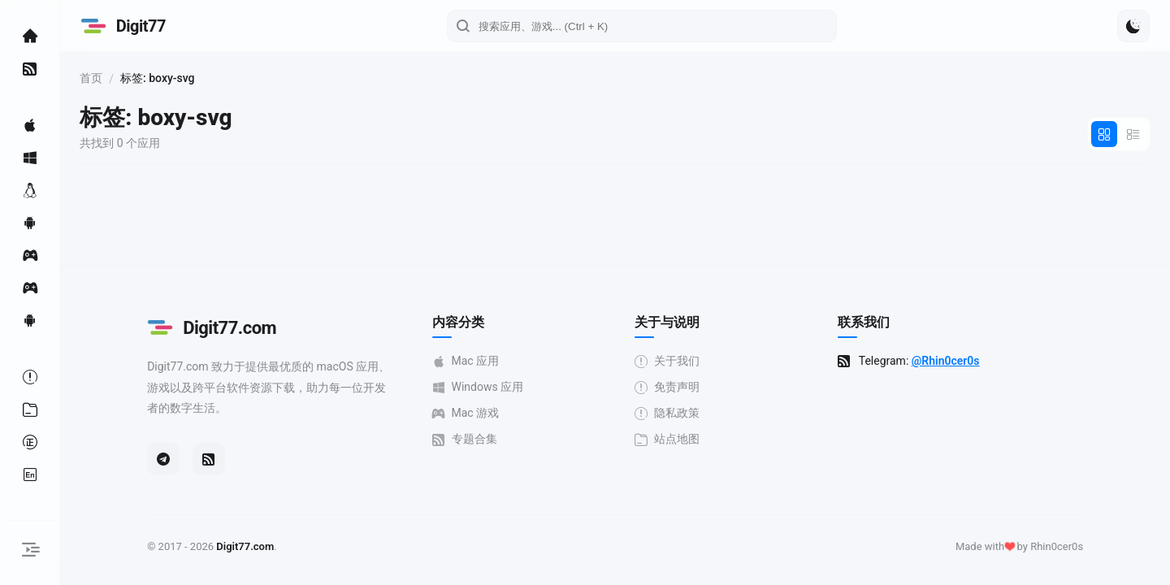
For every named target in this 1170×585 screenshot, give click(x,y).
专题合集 (531, 439)
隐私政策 (734, 413)
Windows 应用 (545, 387)
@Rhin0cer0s (1013, 360)
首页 (225, 78)
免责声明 (734, 387)
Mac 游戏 (532, 413)
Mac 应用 (532, 361)
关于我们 (734, 361)
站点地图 (734, 439)
